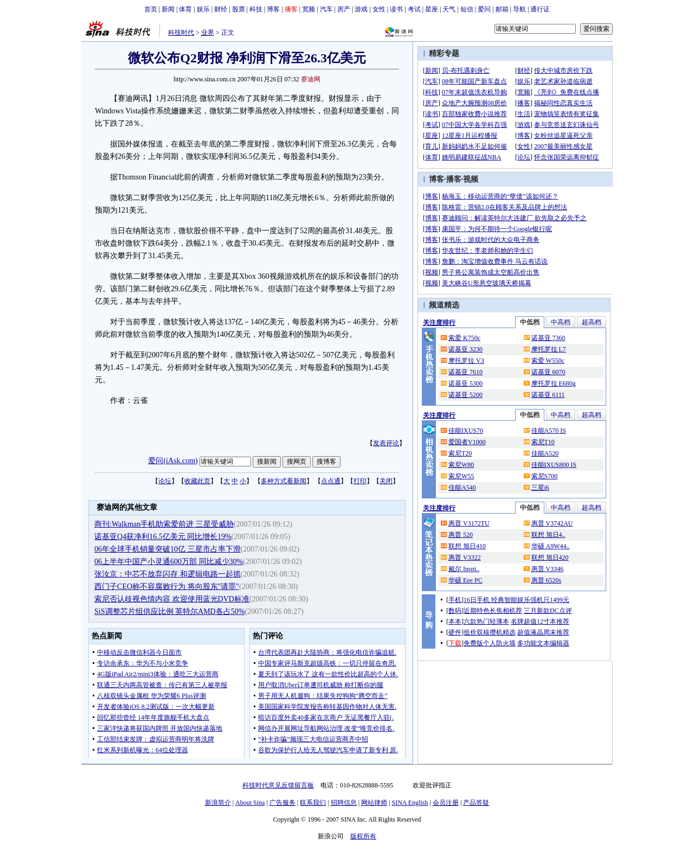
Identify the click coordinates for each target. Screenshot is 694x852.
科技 (255, 9)
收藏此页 (197, 481)
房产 (343, 9)
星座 (431, 9)
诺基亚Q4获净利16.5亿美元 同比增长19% (163, 537)
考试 (414, 9)
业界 (207, 32)
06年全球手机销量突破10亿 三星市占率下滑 (167, 549)
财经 (220, 9)
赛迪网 (310, 79)
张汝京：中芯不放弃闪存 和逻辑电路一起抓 (167, 574)
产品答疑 (476, 802)
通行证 (540, 9)
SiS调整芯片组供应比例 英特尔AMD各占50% (169, 611)
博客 (273, 9)
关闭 (386, 481)
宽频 (308, 9)
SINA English (409, 802)
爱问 (484, 9)
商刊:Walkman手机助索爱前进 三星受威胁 (164, 524)
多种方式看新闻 (283, 481)
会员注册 (446, 802)
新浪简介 (218, 802)
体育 (185, 9)
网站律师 (374, 802)
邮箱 (502, 9)
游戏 (361, 9)
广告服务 (282, 802)
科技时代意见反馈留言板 (278, 785)
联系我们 (313, 802)
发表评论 (386, 443)
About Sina (250, 802)
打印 (360, 481)
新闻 (168, 9)
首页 (150, 9)
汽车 (326, 9)
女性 (378, 9)
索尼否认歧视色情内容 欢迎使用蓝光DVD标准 (171, 599)
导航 (519, 9)
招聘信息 (344, 802)
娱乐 (203, 9)
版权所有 (363, 836)
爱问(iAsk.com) (172, 461)
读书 (396, 9)
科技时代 (181, 32)
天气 (448, 9)
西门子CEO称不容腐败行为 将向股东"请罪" (166, 586)
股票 (238, 9)
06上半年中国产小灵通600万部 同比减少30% (168, 562)
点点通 (330, 481)
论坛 (164, 481)
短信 (466, 9)
